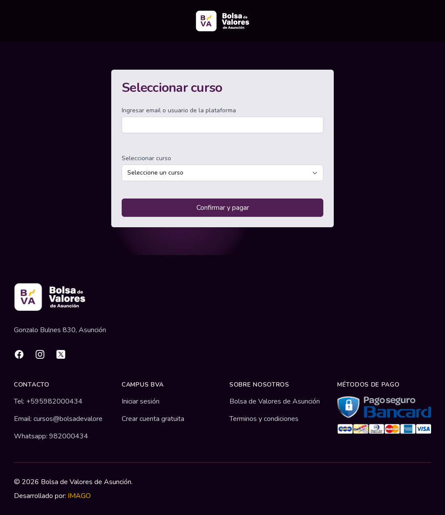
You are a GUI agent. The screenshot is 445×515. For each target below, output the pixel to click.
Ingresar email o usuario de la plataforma (179, 110)
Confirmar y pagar (222, 207)
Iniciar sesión (140, 401)
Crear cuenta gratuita (153, 419)
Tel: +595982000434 (48, 401)
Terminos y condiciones (264, 419)
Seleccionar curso (146, 158)
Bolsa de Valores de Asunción (274, 401)
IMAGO (79, 496)
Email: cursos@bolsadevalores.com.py (71, 419)
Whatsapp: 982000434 (51, 436)
